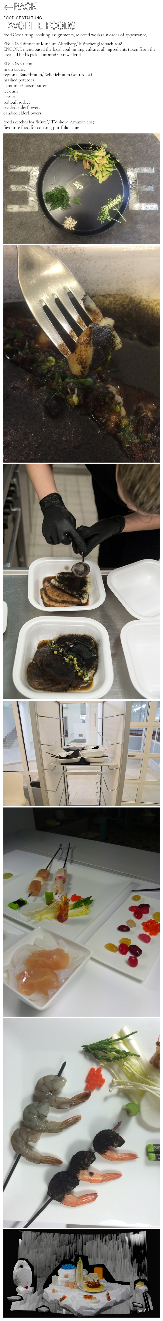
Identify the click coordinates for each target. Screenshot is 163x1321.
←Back (20, 6)
